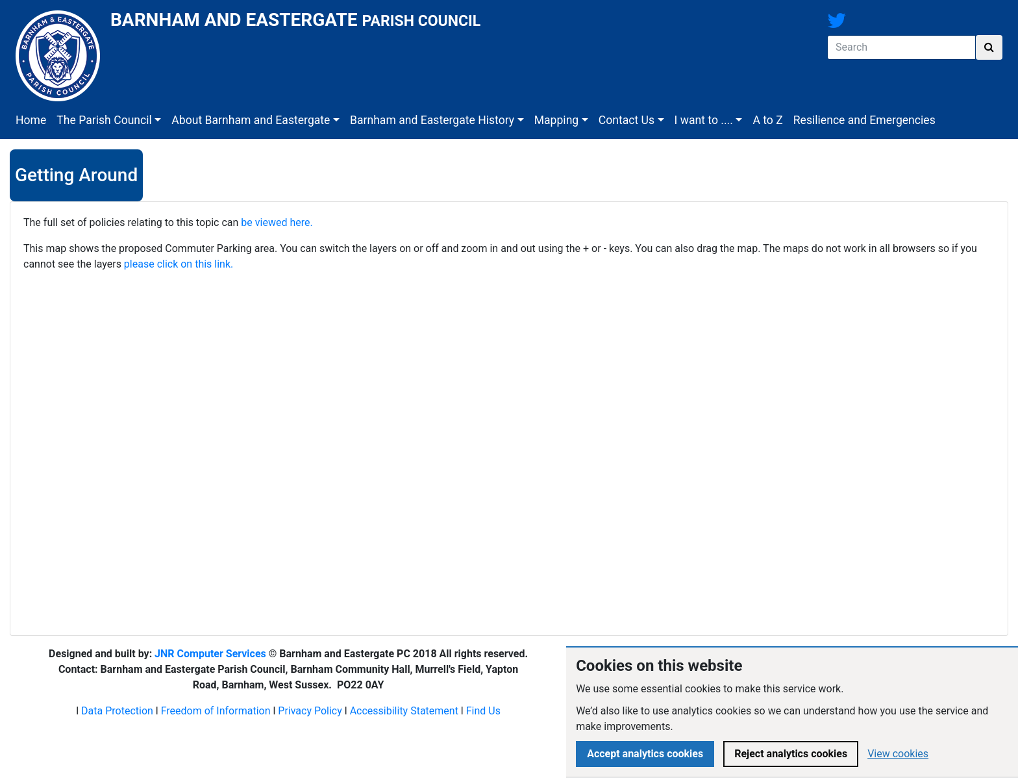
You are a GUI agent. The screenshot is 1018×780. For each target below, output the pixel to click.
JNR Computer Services (210, 654)
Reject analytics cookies (790, 754)
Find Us (483, 711)
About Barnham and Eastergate (250, 120)
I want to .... (704, 120)
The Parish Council (104, 120)
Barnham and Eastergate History (432, 120)
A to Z (767, 120)
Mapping (556, 120)
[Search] (901, 47)
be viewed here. (276, 222)
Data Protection (117, 711)
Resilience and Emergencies (864, 120)
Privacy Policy (310, 711)
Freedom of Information (216, 711)
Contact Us (626, 120)
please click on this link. (178, 264)
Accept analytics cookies (645, 754)
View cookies (897, 754)
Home (31, 120)
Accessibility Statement (404, 711)
